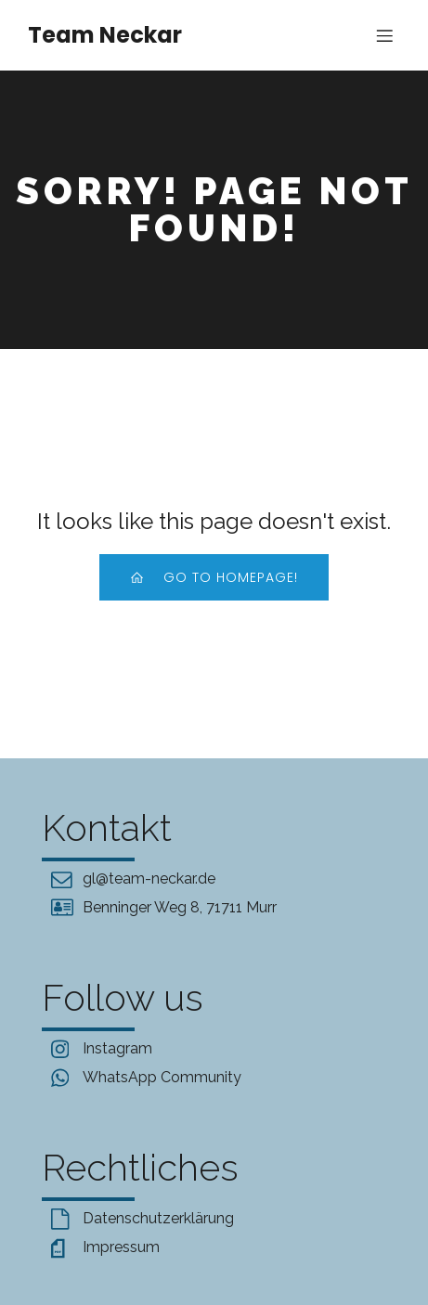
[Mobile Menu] (384, 35)
